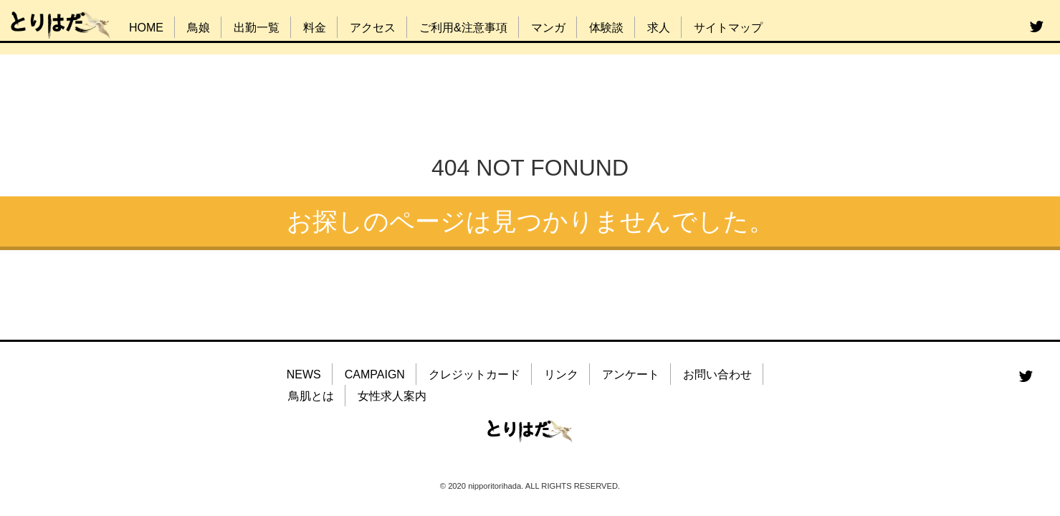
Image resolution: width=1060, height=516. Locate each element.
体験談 (606, 28)
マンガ (548, 28)
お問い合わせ (717, 374)
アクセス (373, 28)
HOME (146, 28)
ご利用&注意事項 (463, 28)
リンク (561, 374)
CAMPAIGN (375, 374)
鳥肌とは (311, 396)
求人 (658, 28)
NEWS (304, 374)
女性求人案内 (392, 396)
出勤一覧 (257, 28)
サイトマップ (728, 28)
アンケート (630, 374)
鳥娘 (198, 28)
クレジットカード (474, 374)
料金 (314, 28)
